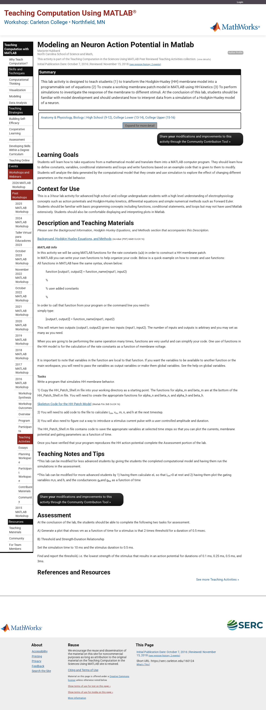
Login (240, 2)
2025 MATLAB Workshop (21, 207)
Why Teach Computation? (18, 61)
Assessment (17, 139)
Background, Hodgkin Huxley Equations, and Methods (74, 239)
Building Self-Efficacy (17, 121)
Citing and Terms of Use (83, 670)
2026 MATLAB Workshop (21, 185)
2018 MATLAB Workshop (21, 354)
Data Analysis (18, 102)
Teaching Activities (24, 439)
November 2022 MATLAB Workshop (22, 276)
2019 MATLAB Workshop (21, 339)
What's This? (143, 664)
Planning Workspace (24, 458)
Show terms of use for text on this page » (89, 686)
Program (24, 420)
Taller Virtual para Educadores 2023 (23, 239)
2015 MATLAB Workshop (21, 512)
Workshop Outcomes (25, 406)
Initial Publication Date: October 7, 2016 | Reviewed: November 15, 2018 (99, 64)
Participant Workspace (25, 474)
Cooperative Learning (17, 131)
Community (25, 499)
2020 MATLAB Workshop (21, 325)
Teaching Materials (15, 530)
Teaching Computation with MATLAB (16, 49)
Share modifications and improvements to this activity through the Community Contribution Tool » (196, 139)
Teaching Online (19, 160)
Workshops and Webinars (19, 174)
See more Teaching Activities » (217, 579)
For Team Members (15, 547)
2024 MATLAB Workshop (21, 222)
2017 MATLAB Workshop (21, 368)
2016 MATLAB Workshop (21, 383)
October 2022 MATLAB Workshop (21, 294)
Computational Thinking (18, 81)
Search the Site (41, 671)
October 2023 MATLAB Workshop (21, 257)
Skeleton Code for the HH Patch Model (64, 404)
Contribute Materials (25, 489)
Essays (23, 447)
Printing (37, 656)
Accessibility (40, 651)
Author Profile (235, 52)
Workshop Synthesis (25, 395)
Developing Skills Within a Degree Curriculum (19, 150)
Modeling (15, 96)
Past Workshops (19, 195)
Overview (24, 414)
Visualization (17, 90)
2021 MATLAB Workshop (21, 310)
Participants (25, 429)
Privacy (36, 661)
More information (77, 698)
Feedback (38, 666)
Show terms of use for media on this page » (90, 692)
